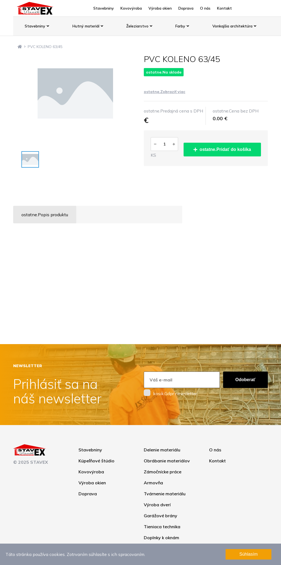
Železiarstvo (139, 26)
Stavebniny (103, 8)
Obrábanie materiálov (167, 460)
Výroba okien (160, 8)
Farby (182, 26)
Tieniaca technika (162, 526)
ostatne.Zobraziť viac (164, 91)
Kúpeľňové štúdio (96, 460)
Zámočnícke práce (162, 471)
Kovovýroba (131, 8)
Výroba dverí (157, 504)
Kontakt (224, 8)
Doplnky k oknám (161, 537)
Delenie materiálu (162, 449)
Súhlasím (248, 554)
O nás (205, 8)
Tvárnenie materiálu (165, 493)
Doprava (185, 8)
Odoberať (245, 379)
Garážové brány (160, 515)
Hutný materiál (87, 26)
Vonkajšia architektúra (234, 26)
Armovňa (153, 482)
